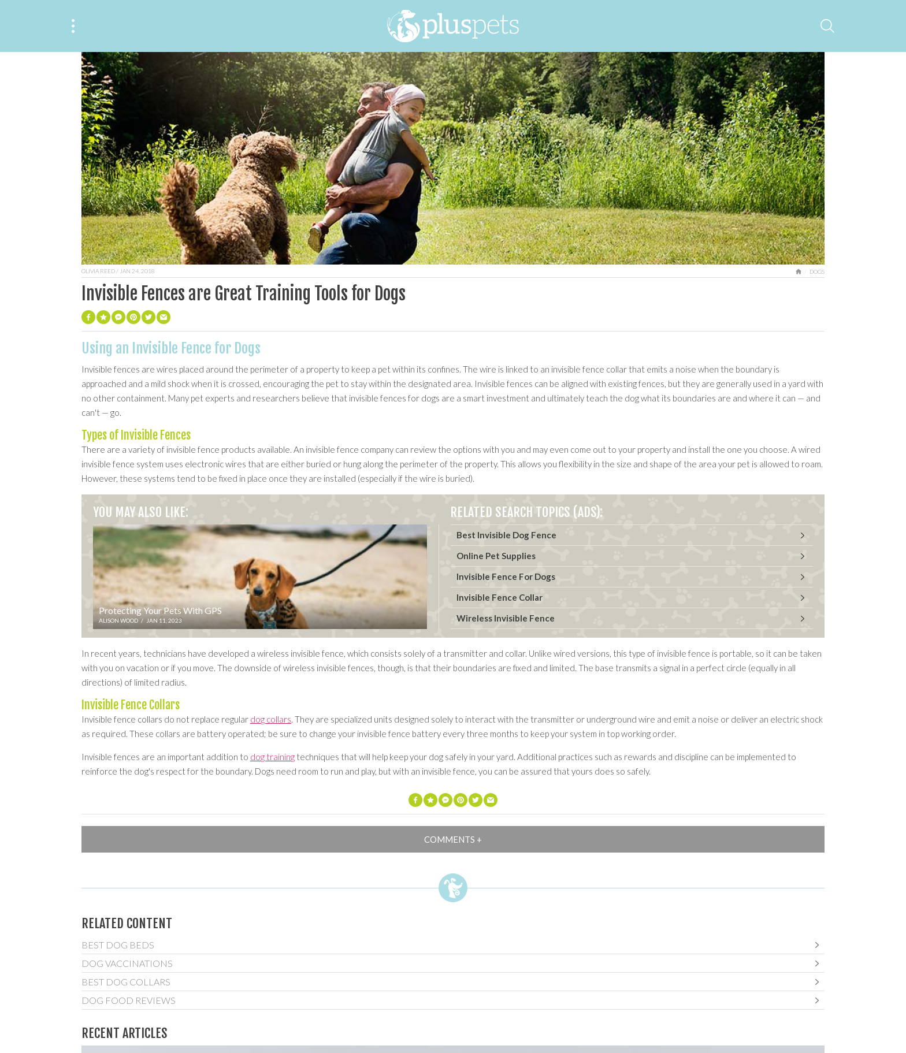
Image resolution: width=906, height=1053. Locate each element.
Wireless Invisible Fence (505, 618)
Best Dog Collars (125, 981)
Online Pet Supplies (496, 555)
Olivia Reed (98, 270)
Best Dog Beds (117, 944)
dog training (272, 756)
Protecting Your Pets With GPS (160, 610)
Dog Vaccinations (127, 963)
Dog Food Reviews (128, 1000)
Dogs (817, 271)
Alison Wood (118, 620)
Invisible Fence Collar (499, 597)
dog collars (270, 719)
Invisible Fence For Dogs (505, 576)
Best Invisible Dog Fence (506, 535)
